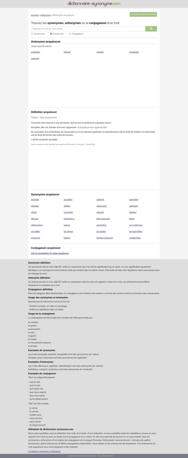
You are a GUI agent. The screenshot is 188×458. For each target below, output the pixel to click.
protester (35, 52)
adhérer (100, 199)
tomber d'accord (104, 238)
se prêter (35, 231)
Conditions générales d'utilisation (44, 451)
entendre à (69, 218)
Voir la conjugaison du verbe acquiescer (50, 253)
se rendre (101, 231)
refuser (67, 52)
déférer (132, 212)
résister (100, 52)
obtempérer (37, 225)
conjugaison (97, 23)
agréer (67, 206)
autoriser (133, 206)
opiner (67, 225)
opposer (35, 58)
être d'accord (102, 218)
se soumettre (135, 231)
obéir (131, 218)
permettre (101, 225)
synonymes (55, 23)
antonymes (73, 23)
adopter (35, 206)
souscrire (35, 238)
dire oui (34, 218)
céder (34, 212)
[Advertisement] (94, 85)
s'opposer (134, 52)
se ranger (68, 231)
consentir (68, 212)
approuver (101, 206)
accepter (68, 199)
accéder (35, 199)
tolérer (67, 238)
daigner (100, 212)
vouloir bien (135, 238)
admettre (133, 199)
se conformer (135, 225)
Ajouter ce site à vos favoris (143, 14)
